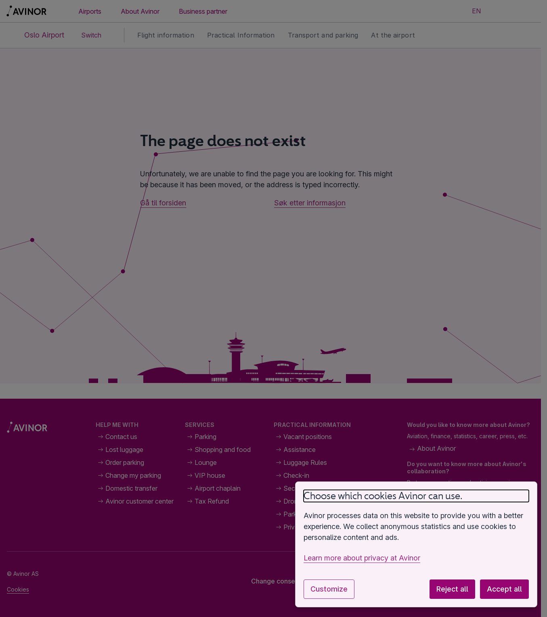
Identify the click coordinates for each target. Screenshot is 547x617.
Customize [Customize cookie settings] (329, 589)
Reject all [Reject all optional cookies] (452, 589)
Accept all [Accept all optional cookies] (504, 589)
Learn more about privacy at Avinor (362, 558)
